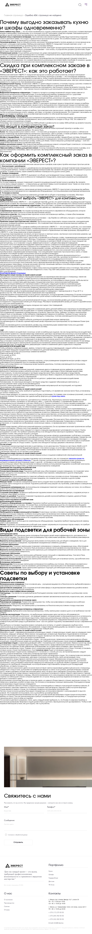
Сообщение (9, 820)
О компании (8, 900)
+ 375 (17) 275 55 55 (56, 912)
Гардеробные (53, 878)
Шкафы (51, 874)
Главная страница (13, 15)
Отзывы (7, 910)
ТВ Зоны (51, 885)
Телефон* (51, 807)
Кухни (51, 871)
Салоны (7, 906)
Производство (9, 903)
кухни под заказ (58, 396)
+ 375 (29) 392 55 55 (56, 916)
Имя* (6, 807)
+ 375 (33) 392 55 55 (56, 919)
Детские (51, 881)
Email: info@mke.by (56, 923)
